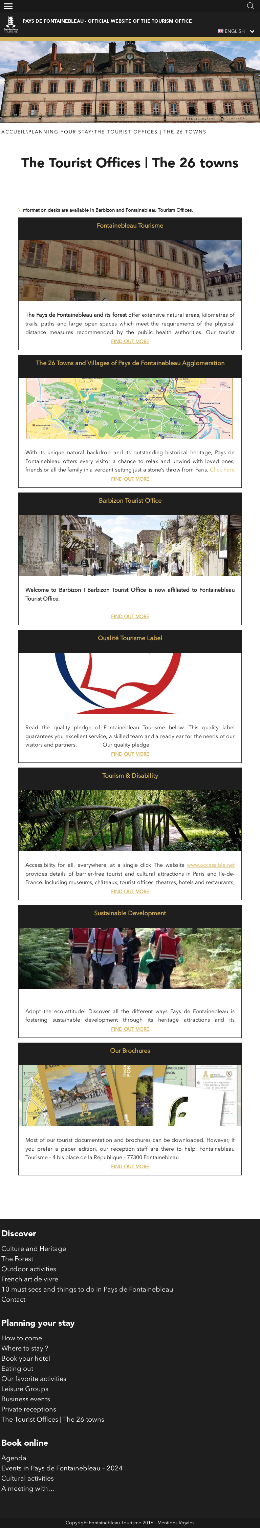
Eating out (17, 1369)
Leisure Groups (24, 1389)
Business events (25, 1399)
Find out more (130, 341)
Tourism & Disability (130, 776)
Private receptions (28, 1409)
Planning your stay (60, 132)
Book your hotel (25, 1359)
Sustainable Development (130, 913)
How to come (21, 1338)
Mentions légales (175, 1523)
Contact (13, 1300)
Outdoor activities (28, 1269)
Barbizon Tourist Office (130, 501)
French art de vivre (29, 1279)
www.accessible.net (211, 865)
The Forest (17, 1259)
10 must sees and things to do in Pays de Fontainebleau (87, 1289)
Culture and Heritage (33, 1249)
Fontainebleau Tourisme (130, 226)
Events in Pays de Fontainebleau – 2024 (62, 1468)
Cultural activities (27, 1478)
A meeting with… (28, 1489)
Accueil (13, 132)
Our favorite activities (33, 1379)
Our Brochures (130, 1051)
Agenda (13, 1458)
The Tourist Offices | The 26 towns (150, 132)
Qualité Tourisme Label (130, 638)
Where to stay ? (24, 1348)
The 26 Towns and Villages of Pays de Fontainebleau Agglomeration (130, 363)
